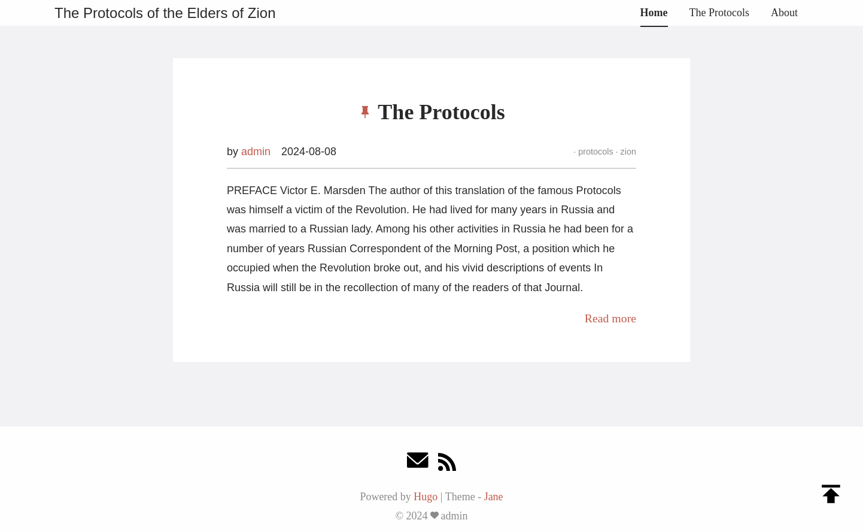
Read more (610, 318)
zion (627, 151)
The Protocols (719, 13)
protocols (595, 151)
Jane (493, 497)
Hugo (425, 497)
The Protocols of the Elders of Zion (165, 13)
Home (654, 13)
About (784, 13)
